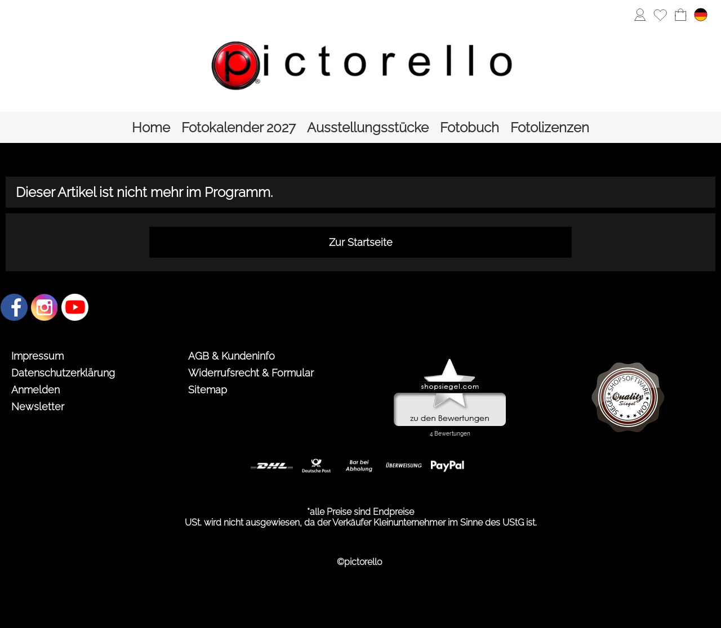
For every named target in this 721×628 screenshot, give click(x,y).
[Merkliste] (660, 14)
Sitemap (207, 390)
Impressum (37, 356)
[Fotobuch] (469, 127)
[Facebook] (14, 307)
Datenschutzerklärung (63, 373)
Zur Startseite (361, 242)
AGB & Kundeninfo (231, 356)
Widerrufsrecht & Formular (251, 373)
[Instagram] (44, 307)
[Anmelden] (640, 14)
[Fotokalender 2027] (238, 127)
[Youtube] (75, 307)
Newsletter (37, 406)
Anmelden (35, 390)
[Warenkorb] (680, 14)
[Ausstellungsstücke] (367, 127)
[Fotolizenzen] (550, 127)
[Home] (151, 127)
